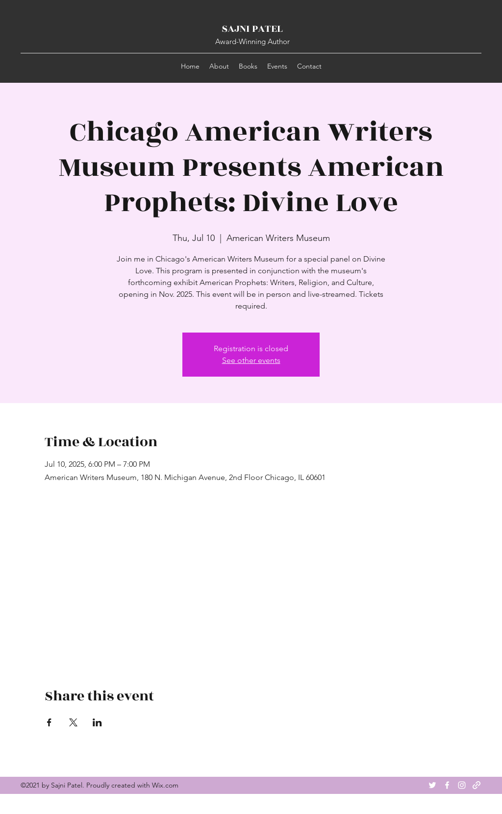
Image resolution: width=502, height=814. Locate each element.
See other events (251, 360)
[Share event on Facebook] (49, 722)
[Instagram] (462, 785)
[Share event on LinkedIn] (97, 722)
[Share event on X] (73, 722)
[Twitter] (432, 785)
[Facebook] (447, 785)
